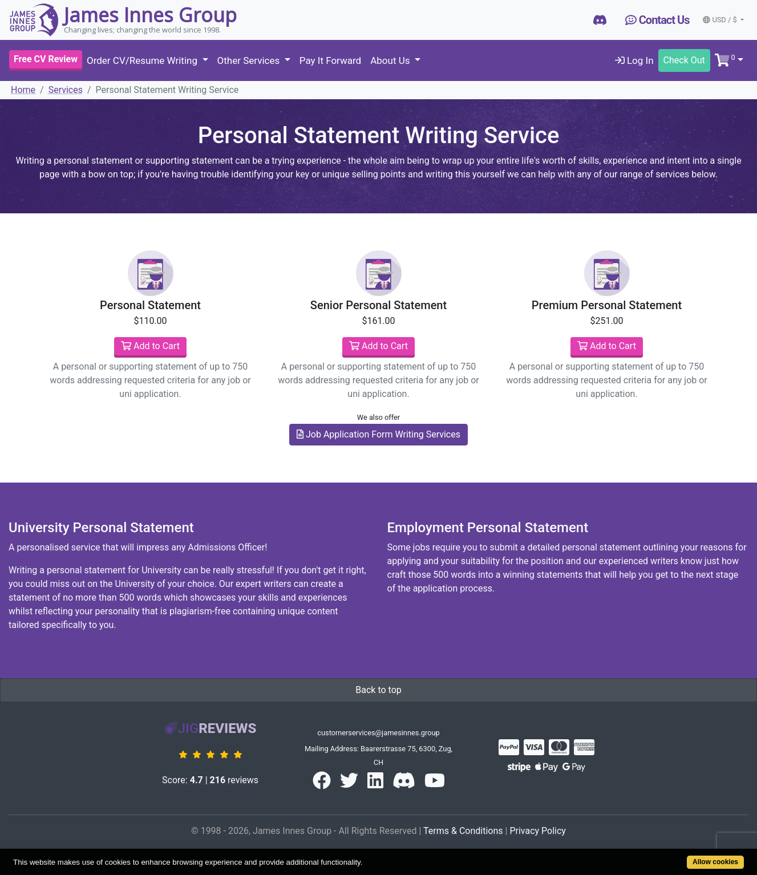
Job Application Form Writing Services (378, 434)
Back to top (378, 689)
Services (65, 89)
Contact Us (657, 20)
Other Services (249, 60)
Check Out (684, 60)
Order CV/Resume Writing (143, 60)
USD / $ (720, 19)
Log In (634, 60)
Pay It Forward (330, 60)
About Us (391, 60)
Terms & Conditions (463, 830)
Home (23, 89)
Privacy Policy (537, 830)
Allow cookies (715, 862)
